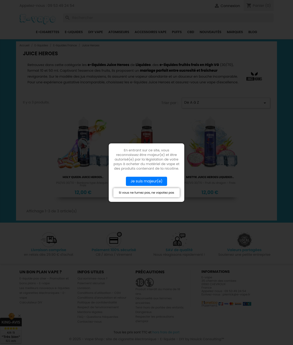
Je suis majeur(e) (146, 181)
